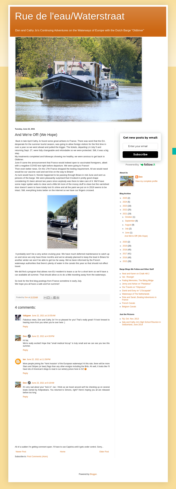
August (128, 225)
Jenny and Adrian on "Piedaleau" (136, 284)
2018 (125, 249)
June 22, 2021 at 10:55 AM (44, 315)
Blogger (93, 474)
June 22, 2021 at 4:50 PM (43, 336)
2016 (125, 257)
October (129, 217)
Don (25, 336)
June (127, 233)
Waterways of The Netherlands (135, 294)
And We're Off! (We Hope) (136, 236)
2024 (125, 202)
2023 (125, 206)
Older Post (104, 452)
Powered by (140, 164)
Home (62, 452)
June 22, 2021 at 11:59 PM (38, 359)
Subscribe (140, 154)
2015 (125, 261)
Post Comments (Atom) (37, 456)
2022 (125, 210)
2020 (125, 242)
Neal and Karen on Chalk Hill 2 (135, 273)
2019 (125, 246)
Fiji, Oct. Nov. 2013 (130, 319)
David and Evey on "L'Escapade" (136, 290)
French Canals (128, 303)
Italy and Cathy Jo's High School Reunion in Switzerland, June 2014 (141, 323)
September (130, 221)
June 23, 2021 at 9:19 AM (43, 383)
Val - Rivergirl (128, 277)
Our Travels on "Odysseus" (134, 287)
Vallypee (27, 315)
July (127, 229)
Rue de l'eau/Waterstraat (70, 16)
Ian (24, 359)
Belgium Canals (129, 306)
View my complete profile (146, 181)
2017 (125, 253)
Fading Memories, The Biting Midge (138, 280)
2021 (125, 214)
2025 (125, 198)
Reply (25, 326)
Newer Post (21, 452)
